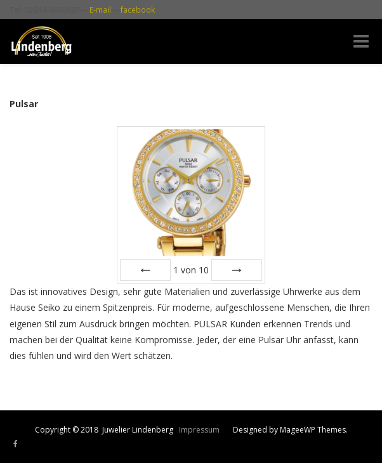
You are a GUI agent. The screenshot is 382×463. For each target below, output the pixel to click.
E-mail (100, 9)
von (191, 270)
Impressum (199, 429)
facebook (138, 9)
